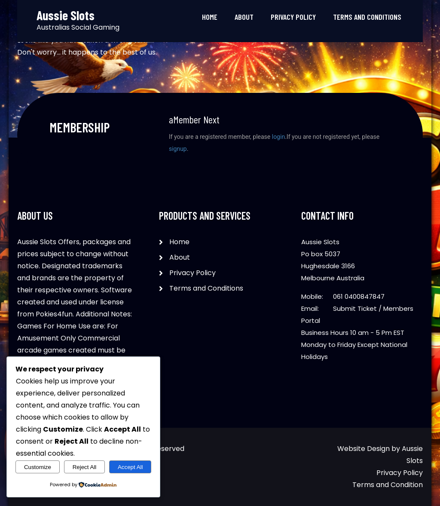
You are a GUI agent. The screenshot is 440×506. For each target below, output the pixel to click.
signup (178, 148)
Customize (37, 467)
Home (209, 16)
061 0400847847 (359, 296)
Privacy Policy (293, 16)
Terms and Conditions (367, 16)
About (244, 16)
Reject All (85, 467)
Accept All (130, 467)
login (278, 136)
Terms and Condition (387, 485)
